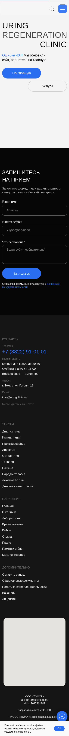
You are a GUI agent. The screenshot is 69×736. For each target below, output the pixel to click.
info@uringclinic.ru (14, 397)
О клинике (9, 512)
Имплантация (11, 437)
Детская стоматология (17, 486)
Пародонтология (13, 474)
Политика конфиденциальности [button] (24, 587)
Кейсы (6, 530)
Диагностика (11, 431)
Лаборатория (11, 518)
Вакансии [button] (8, 593)
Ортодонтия (10, 456)
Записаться (22, 273)
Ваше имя (9, 202)
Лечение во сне (13, 480)
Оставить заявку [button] (13, 574)
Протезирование (13, 443)
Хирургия (8, 449)
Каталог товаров (13, 554)
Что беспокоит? (13, 242)
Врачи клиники (12, 524)
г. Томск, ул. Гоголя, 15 (17, 385)
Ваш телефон (12, 222)
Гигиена (7, 468)
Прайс (6, 542)
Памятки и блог (13, 548)
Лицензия (8, 599)
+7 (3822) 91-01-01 (24, 352)
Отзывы (7, 536)
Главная (8, 506)
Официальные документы (20, 580)
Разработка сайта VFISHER (34, 710)
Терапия (8, 462)
